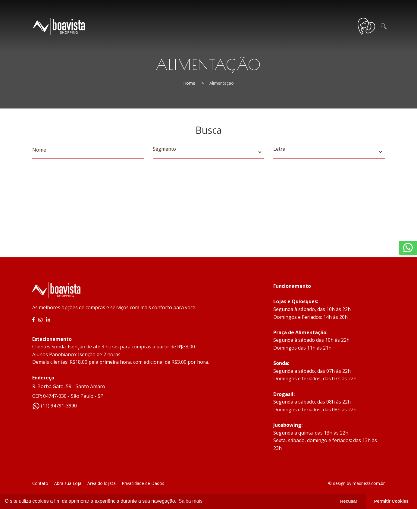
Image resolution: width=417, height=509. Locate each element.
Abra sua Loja (67, 483)
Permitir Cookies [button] (391, 501)
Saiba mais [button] (190, 501)
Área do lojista (101, 483)
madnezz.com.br (369, 483)
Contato (40, 483)
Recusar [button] (348, 501)
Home (189, 83)
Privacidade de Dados (143, 483)
